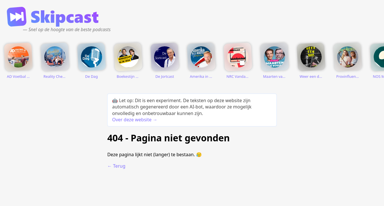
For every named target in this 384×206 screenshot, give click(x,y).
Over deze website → (134, 119)
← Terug (116, 166)
